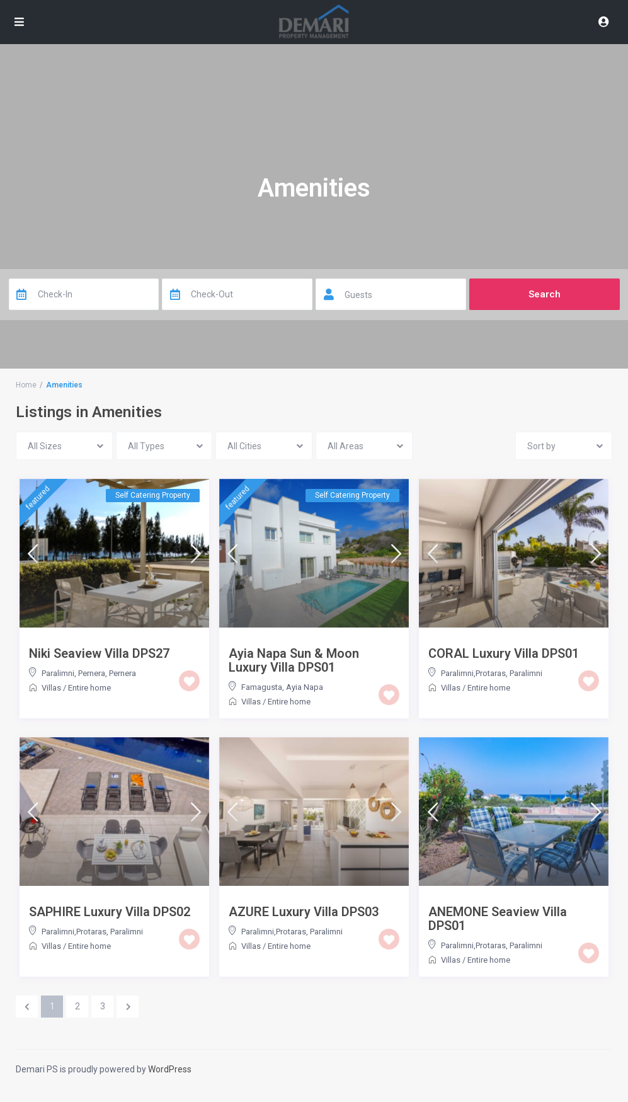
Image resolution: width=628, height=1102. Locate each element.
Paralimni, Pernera (73, 673)
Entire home (89, 687)
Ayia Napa (304, 687)
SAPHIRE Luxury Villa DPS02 (109, 912)
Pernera (122, 673)
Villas (51, 687)
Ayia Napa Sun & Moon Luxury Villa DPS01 (294, 660)
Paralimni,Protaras (473, 673)
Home (26, 385)
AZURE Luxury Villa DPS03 (304, 912)
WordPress (169, 1069)
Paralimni (526, 673)
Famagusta (261, 687)
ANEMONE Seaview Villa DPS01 (497, 919)
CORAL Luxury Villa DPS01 (503, 653)
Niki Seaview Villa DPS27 (99, 653)
